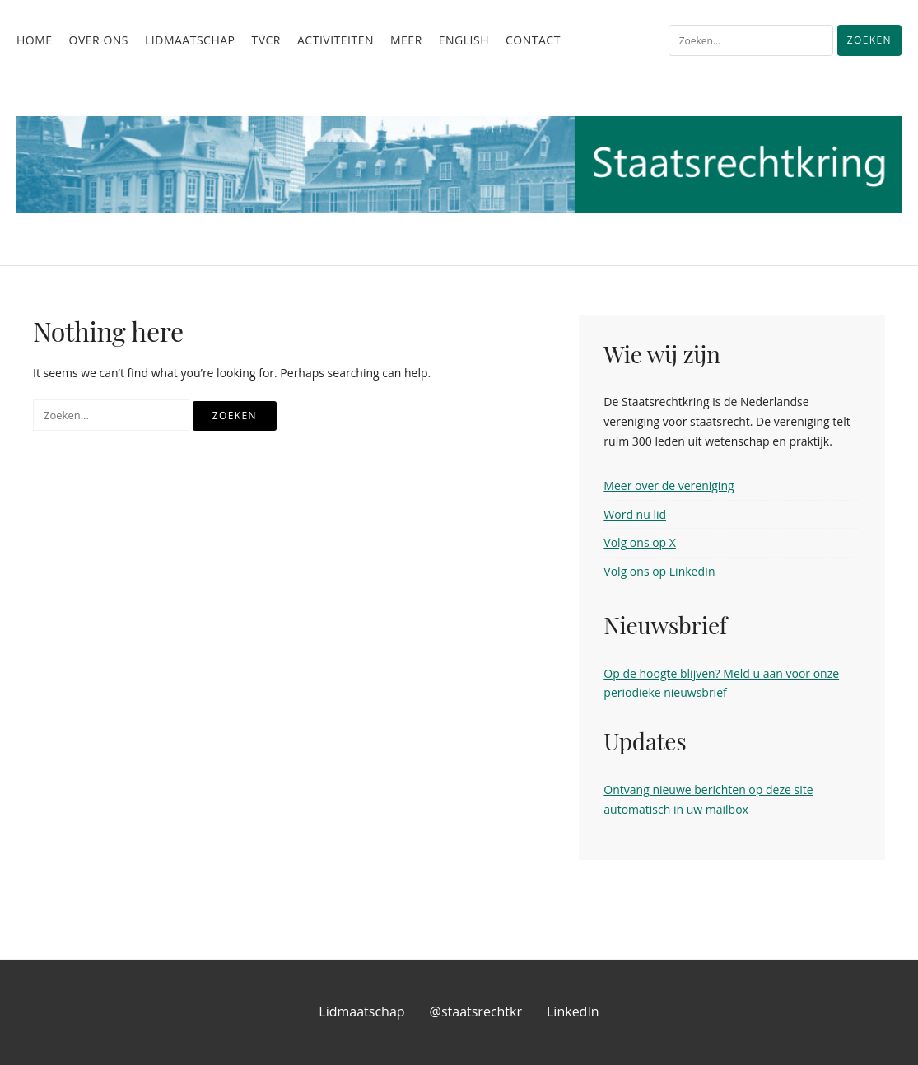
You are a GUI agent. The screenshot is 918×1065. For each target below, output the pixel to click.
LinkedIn (573, 1011)
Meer (406, 40)
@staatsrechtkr (476, 1011)
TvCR (266, 40)
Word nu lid (634, 514)
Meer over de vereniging (668, 485)
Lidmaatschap (190, 40)
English (464, 40)
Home (34, 40)
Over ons (98, 40)
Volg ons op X (639, 542)
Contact (533, 40)
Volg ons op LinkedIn (659, 571)
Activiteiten (335, 40)
